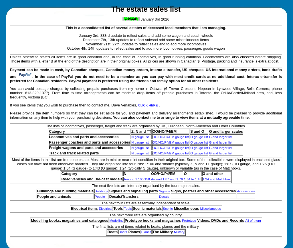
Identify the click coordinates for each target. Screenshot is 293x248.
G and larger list (220, 137)
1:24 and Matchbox (217, 179)
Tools (128, 208)
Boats (123, 232)
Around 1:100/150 (137, 179)
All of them (253, 220)
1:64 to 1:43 (192, 179)
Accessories (246, 191)
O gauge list (199, 137)
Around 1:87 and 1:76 (167, 179)
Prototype (189, 220)
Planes (146, 232)
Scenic (168, 208)
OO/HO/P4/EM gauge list (171, 137)
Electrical (105, 208)
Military (179, 232)
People (100, 196)
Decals (164, 196)
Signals (164, 191)
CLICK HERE (148, 105)
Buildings (101, 191)
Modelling (116, 220)
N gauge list (140, 137)
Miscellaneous (210, 208)
